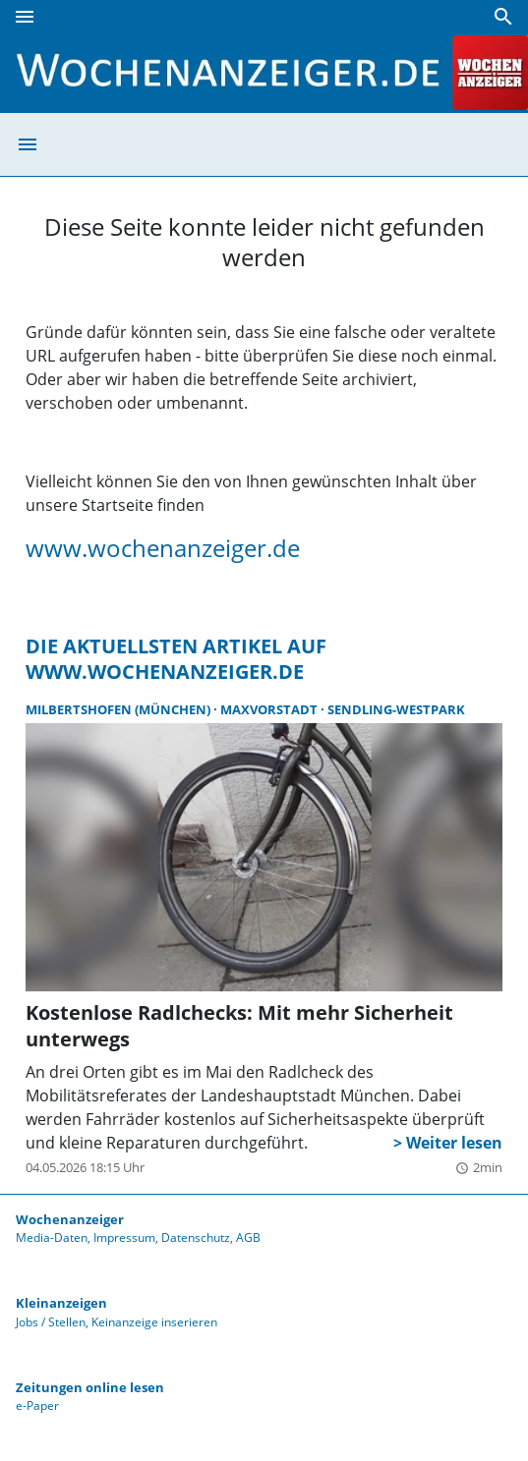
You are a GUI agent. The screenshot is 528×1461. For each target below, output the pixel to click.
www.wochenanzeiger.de (163, 548)
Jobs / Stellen (51, 1322)
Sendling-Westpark (396, 709)
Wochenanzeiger (70, 1219)
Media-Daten (52, 1237)
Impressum (124, 1237)
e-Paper (37, 1405)
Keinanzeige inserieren (154, 1322)
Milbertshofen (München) (119, 709)
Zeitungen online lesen (90, 1387)
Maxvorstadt (270, 709)
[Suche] (503, 16)
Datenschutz (195, 1237)
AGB (248, 1237)
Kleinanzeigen (61, 1303)
